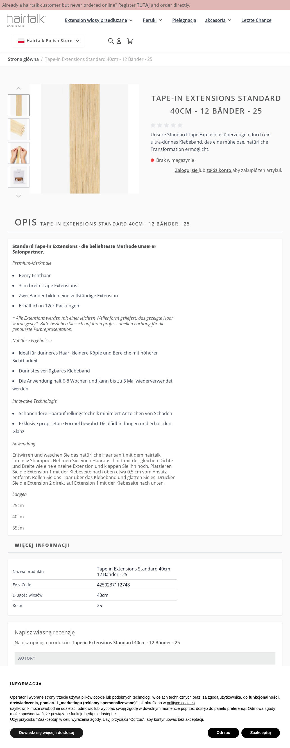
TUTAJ (144, 5)
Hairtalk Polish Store (49, 40)
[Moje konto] (118, 40)
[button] (167, 125)
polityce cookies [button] (181, 703)
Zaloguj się (187, 170)
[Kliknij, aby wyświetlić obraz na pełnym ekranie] (84, 139)
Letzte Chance (256, 20)
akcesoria (215, 20)
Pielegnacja (184, 20)
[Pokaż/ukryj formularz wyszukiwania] (111, 41)
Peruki (150, 20)
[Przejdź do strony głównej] (26, 20)
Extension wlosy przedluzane (96, 20)
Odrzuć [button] (223, 732)
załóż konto (219, 170)
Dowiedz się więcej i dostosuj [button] (46, 732)
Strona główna (23, 59)
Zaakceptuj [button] (260, 732)
